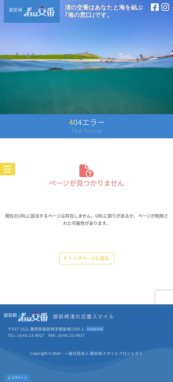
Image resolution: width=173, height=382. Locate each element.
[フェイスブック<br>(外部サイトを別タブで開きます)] (155, 12)
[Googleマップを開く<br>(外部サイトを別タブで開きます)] (95, 328)
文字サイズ (17, 377)
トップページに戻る (86, 258)
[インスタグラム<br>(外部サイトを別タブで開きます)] (165, 12)
